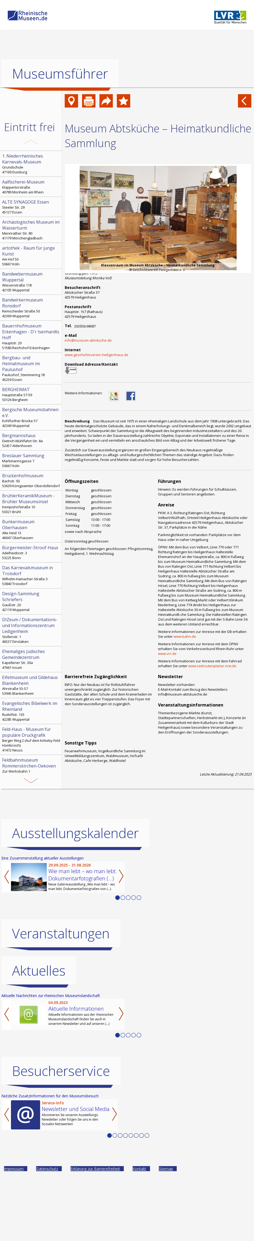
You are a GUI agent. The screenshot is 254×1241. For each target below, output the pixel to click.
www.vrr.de (167, 653)
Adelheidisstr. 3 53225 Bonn (31, 552)
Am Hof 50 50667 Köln (31, 255)
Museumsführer (60, 73)
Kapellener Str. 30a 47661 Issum (31, 659)
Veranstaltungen (61, 933)
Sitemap (166, 1168)
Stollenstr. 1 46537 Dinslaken (31, 630)
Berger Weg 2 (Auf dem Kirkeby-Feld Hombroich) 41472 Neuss (31, 739)
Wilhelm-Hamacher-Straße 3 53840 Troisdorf (31, 575)
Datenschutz (47, 1168)
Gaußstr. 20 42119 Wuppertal (31, 601)
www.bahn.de (185, 636)
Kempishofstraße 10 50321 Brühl (31, 503)
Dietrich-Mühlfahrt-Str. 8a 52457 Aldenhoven (31, 440)
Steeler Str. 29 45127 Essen (31, 207)
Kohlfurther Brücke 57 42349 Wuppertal (31, 417)
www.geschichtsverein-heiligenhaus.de (96, 354)
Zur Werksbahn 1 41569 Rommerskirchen (31, 767)
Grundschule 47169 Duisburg (31, 163)
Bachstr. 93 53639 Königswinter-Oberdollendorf (31, 480)
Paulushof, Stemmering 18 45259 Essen (31, 368)
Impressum (14, 1168)
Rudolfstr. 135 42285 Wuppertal (31, 711)
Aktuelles (39, 970)
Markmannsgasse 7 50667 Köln (31, 460)
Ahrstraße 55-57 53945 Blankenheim (31, 685)
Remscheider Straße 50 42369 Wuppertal (31, 307)
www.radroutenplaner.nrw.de (212, 665)
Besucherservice (61, 1071)
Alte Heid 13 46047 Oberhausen (31, 529)
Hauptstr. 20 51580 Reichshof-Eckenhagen (31, 336)
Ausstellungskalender (75, 833)
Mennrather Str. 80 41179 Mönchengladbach (31, 229)
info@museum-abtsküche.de (88, 340)
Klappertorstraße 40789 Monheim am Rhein (31, 186)
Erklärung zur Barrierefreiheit (95, 1168)
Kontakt (139, 1168)
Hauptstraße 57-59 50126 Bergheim (31, 394)
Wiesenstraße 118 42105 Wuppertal (31, 281)
